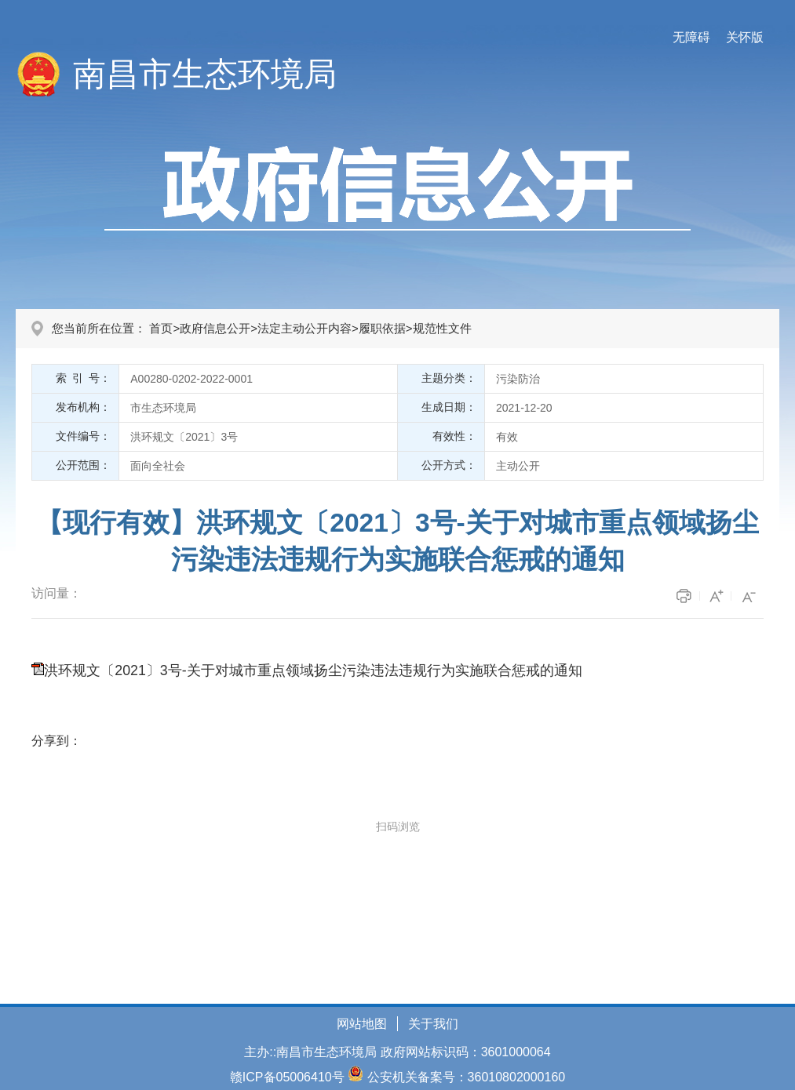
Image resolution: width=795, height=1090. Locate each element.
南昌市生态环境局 (205, 74)
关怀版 (745, 37)
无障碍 (691, 37)
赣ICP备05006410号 (287, 1077)
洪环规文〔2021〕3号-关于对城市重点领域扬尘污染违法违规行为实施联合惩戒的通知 (313, 670)
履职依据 (382, 328)
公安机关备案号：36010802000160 (466, 1077)
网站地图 (362, 1023)
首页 (161, 328)
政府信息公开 (215, 328)
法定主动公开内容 (304, 328)
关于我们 (433, 1023)
